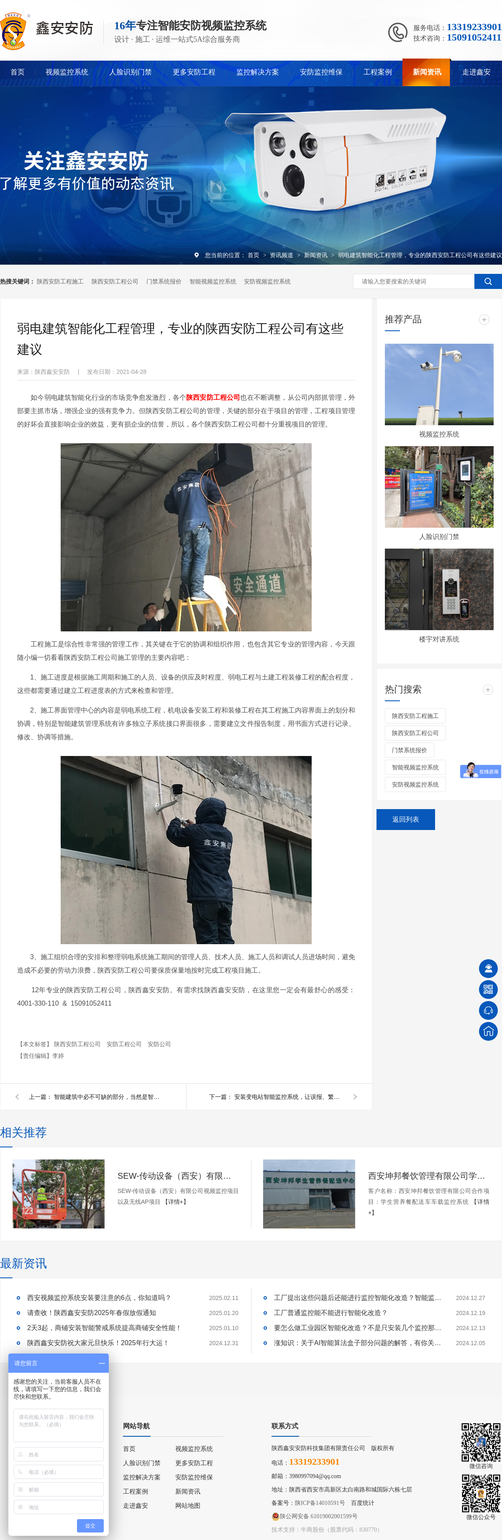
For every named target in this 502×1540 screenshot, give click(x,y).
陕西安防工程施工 (60, 281)
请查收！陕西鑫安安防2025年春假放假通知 (91, 1312)
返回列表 (405, 819)
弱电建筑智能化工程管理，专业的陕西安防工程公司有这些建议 (420, 255)
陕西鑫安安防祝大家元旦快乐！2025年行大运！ (98, 1342)
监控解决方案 (257, 72)
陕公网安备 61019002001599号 (314, 1516)
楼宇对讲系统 (439, 639)
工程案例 (378, 72)
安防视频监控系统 (267, 281)
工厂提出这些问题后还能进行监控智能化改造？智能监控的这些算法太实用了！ (357, 1297)
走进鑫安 (476, 72)
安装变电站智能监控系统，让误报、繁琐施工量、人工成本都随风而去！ (288, 1096)
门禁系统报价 (164, 281)
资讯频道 (282, 255)
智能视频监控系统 (213, 281)
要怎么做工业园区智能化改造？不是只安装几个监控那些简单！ (357, 1327)
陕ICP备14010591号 (320, 1503)
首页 (17, 72)
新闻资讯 (427, 72)
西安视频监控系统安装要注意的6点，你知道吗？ (99, 1297)
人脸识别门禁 (130, 72)
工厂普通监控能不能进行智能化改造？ (331, 1312)
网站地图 (187, 1505)
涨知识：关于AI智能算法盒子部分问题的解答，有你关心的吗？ (357, 1342)
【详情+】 (175, 1201)
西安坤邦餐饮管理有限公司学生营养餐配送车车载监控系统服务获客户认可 (428, 1175)
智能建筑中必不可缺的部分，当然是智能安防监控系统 (108, 1096)
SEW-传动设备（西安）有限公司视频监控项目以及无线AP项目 (178, 1175)
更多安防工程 (194, 72)
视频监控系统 (67, 72)
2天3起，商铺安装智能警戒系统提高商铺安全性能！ (104, 1327)
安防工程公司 (125, 1044)
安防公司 (159, 1044)
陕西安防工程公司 (115, 281)
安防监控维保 (321, 72)
